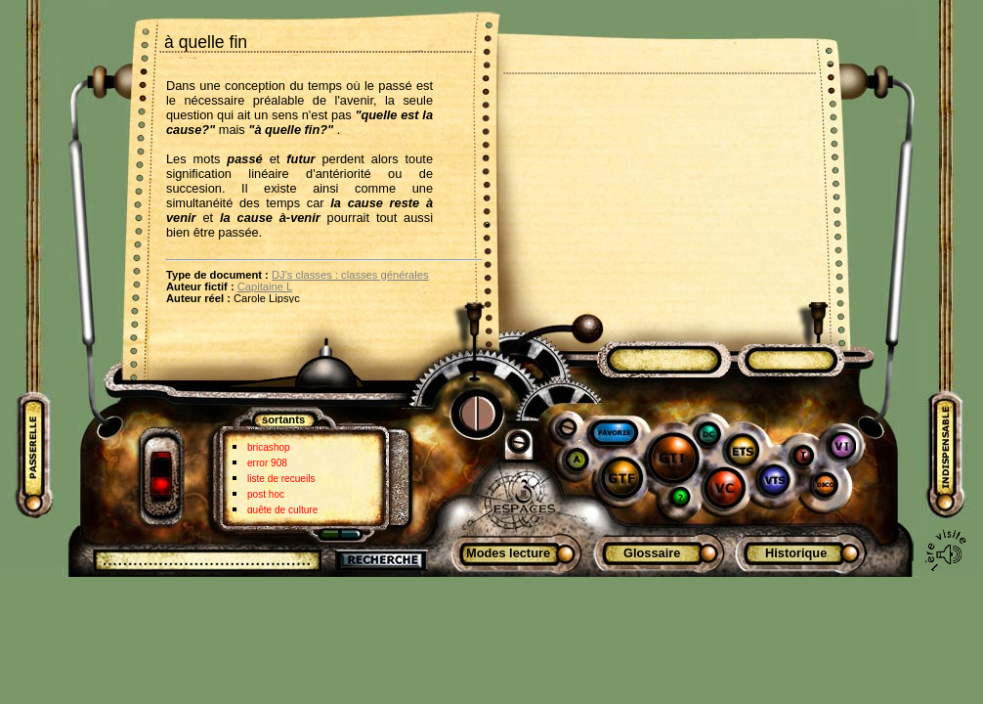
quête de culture (282, 510)
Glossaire (651, 553)
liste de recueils (281, 478)
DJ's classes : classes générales (350, 275)
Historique (796, 553)
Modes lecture (508, 553)
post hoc (265, 494)
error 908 (267, 463)
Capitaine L (265, 286)
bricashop (268, 447)
